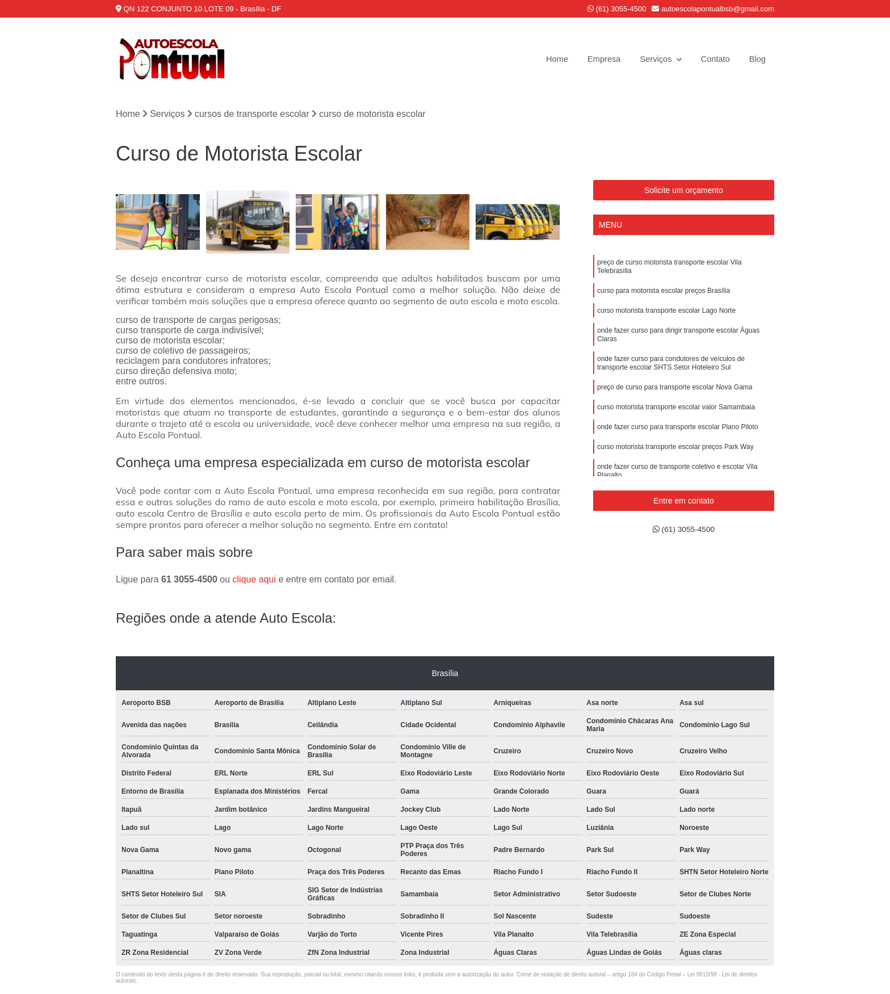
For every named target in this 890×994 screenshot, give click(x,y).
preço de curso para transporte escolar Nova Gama (674, 403)
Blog (757, 59)
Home (545, 59)
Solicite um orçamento (683, 191)
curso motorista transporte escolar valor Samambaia (676, 425)
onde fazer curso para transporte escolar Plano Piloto (677, 446)
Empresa (595, 59)
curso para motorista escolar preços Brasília (663, 296)
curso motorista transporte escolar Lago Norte (666, 318)
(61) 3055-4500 (616, 9)
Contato (712, 59)
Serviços (651, 59)
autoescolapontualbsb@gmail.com (713, 9)
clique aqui (254, 581)
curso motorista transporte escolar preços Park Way (675, 468)
